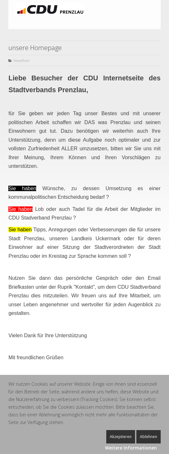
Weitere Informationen (131, 448)
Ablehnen (148, 436)
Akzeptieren (121, 436)
